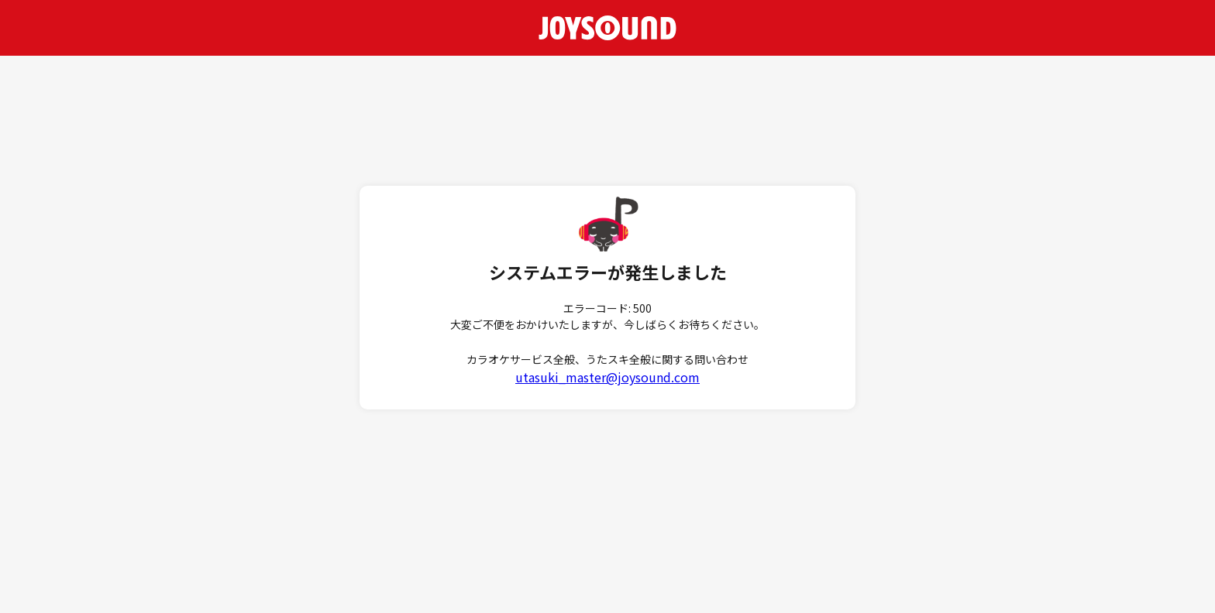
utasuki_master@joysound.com (607, 377)
